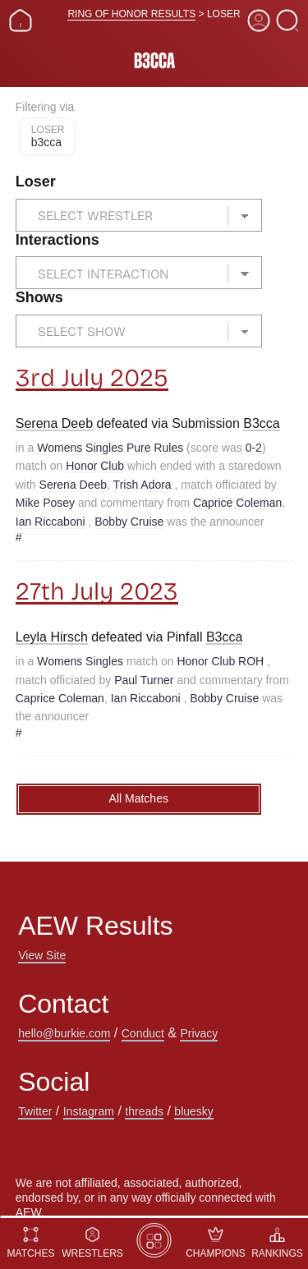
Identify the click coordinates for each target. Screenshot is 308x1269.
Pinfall (185, 637)
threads (144, 1111)
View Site (42, 955)
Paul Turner (143, 680)
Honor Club (95, 465)
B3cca (48, 136)
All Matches (138, 798)
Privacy (199, 1033)
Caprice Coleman (237, 502)
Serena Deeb (54, 423)
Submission (206, 423)
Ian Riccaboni (50, 521)
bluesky (193, 1111)
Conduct (143, 1033)
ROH (251, 661)
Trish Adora (142, 484)
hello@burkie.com (64, 1033)
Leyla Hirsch (52, 637)
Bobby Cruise (128, 521)
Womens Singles (80, 447)
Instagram (88, 1111)
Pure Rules (154, 447)
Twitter (35, 1111)
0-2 (254, 447)
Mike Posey (45, 502)
